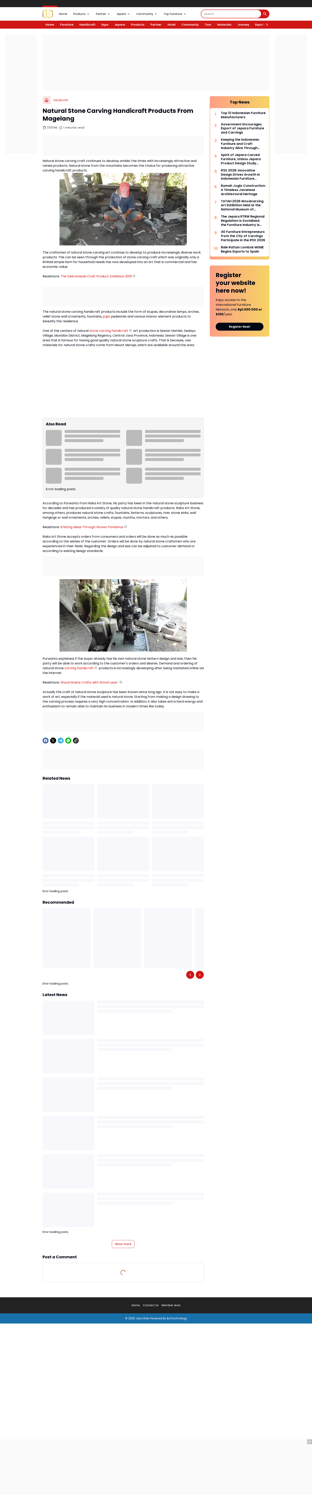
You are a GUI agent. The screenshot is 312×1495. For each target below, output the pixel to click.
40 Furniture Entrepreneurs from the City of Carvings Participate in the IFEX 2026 (243, 236)
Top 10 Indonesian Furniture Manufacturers (243, 115)
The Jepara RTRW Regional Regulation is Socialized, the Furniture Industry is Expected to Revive (242, 221)
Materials (224, 25)
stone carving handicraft (108, 330)
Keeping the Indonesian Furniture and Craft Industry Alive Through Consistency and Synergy (242, 144)
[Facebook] (46, 741)
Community (147, 14)
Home (63, 14)
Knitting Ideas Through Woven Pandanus (91, 527)
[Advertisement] (156, 62)
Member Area (171, 1305)
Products (81, 14)
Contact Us (151, 1305)
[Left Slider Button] (190, 975)
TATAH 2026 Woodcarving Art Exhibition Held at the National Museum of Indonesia (242, 205)
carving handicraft (79, 668)
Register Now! (239, 327)
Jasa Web (142, 1318)
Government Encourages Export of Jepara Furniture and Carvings (242, 128)
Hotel (172, 25)
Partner (103, 14)
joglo (106, 316)
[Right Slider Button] (265, 25)
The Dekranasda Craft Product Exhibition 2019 (96, 276)
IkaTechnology (177, 1318)
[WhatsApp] (68, 741)
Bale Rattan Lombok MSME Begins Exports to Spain (242, 249)
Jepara (123, 14)
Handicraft (87, 25)
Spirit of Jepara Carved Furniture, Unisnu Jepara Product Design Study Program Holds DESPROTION (241, 159)
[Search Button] (265, 14)
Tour (208, 25)
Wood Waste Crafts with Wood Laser (89, 682)
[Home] (47, 100)
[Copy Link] (76, 741)
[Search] (231, 14)
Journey (243, 25)
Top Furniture (175, 14)
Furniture (66, 25)
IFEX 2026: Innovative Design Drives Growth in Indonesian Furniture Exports (240, 174)
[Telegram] (61, 741)
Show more (123, 1244)
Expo (104, 25)
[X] (53, 741)
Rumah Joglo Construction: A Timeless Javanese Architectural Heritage (243, 190)
